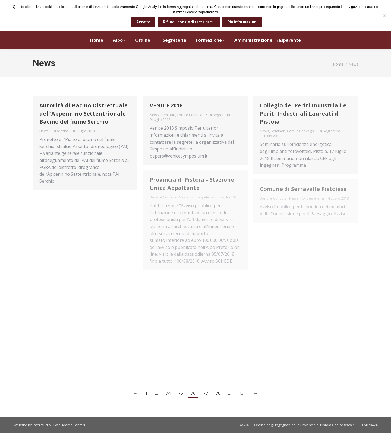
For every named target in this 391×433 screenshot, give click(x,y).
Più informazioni (242, 22)
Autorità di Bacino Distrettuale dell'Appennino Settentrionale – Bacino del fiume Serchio (84, 113)
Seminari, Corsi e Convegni (182, 114)
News (44, 131)
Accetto (143, 22)
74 (168, 393)
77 (205, 393)
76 (193, 393)
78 (218, 393)
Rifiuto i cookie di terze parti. (189, 22)
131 (242, 393)
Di (60, 131)
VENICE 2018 (166, 105)
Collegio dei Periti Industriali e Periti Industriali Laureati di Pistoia (303, 113)
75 (180, 393)
